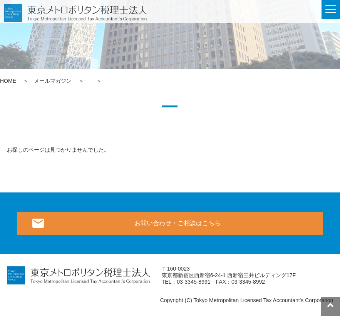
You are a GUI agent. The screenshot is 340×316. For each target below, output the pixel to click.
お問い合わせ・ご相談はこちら (177, 223)
